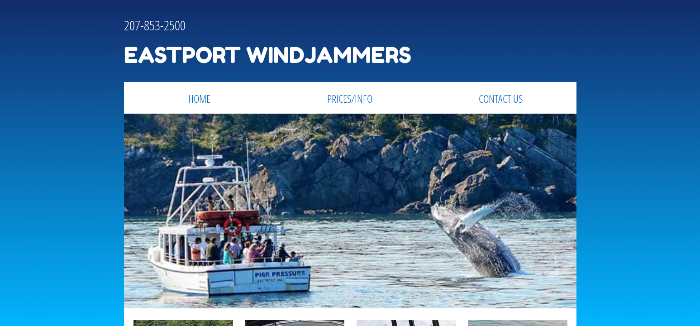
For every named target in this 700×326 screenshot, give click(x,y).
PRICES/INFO (349, 98)
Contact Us (501, 98)
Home (199, 98)
